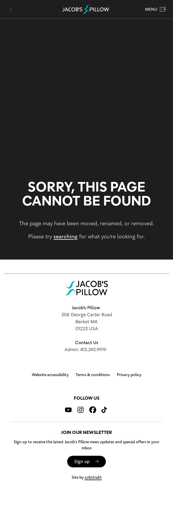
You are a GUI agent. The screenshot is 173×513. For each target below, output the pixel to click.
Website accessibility (50, 375)
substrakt (93, 477)
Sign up (82, 461)
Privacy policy (129, 375)
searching (65, 237)
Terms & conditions (93, 375)
